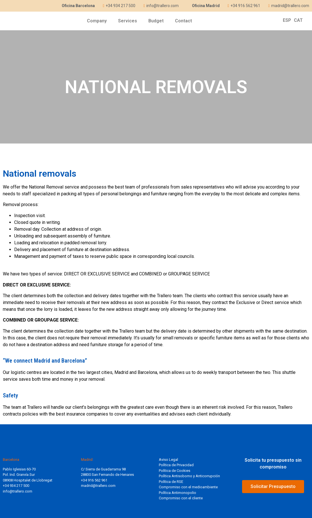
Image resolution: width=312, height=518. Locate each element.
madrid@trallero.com (98, 485)
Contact (183, 20)
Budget (156, 20)
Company (97, 20)
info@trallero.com (17, 491)
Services (127, 20)
